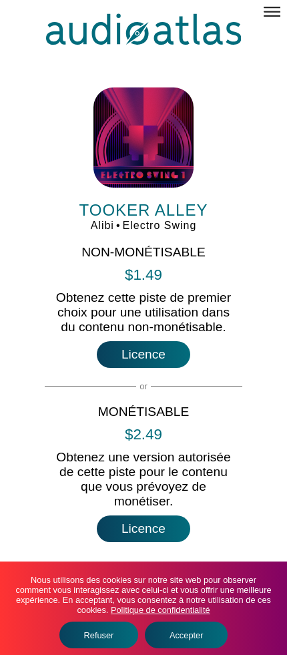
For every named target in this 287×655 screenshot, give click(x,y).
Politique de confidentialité (160, 610)
